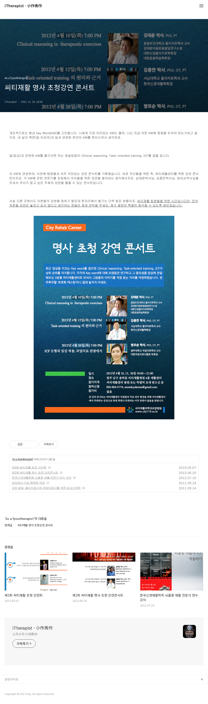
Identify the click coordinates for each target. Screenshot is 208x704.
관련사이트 (12, 679)
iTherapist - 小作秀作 (23, 5)
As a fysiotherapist (22, 459)
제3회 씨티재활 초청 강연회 (29, 467)
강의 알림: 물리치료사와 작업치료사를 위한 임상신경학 (46, 488)
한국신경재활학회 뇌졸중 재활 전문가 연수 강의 (42, 477)
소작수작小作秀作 (25, 634)
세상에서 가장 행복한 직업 (28, 482)
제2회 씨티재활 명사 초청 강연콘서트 (35, 472)
